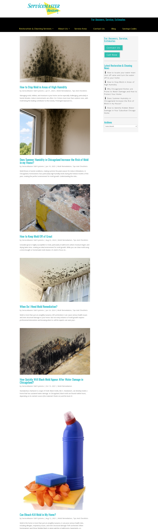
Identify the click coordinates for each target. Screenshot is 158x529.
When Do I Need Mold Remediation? (38, 296)
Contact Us (99, 18)
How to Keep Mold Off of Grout (36, 226)
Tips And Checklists (79, 81)
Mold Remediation (64, 81)
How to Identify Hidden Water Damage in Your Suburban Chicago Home (120, 100)
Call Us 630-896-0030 (108, 8)
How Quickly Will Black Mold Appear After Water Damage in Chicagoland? (51, 370)
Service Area (80, 18)
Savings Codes (129, 18)
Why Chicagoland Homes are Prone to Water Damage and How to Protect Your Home (120, 81)
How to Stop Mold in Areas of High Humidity (43, 77)
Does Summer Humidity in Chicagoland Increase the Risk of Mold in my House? (54, 151)
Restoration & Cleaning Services (35, 18)
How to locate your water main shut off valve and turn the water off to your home (120, 65)
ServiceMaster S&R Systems (33, 81)
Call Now (112, 44)
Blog (113, 18)
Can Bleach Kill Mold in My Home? (38, 504)
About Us (63, 18)
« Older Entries (25, 527)
